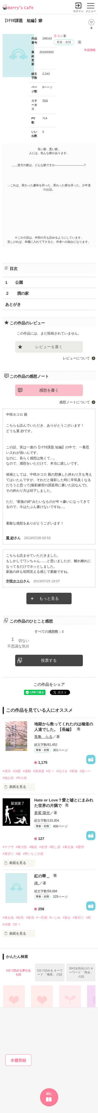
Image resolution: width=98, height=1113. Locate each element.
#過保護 (38, 771)
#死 (88, 917)
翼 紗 (57, 35)
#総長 (20, 917)
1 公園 (14, 282)
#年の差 (21, 778)
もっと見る (49, 598)
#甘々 (50, 771)
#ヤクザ (8, 847)
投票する (49, 660)
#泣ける (61, 771)
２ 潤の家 (17, 293)
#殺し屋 (55, 847)
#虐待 (7, 771)
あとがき (13, 304)
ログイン (78, 11)
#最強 (30, 917)
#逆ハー (85, 771)
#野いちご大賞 (33, 854)
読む (49, 1093)
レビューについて (76, 358)
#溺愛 (17, 771)
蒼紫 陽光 (42, 813)
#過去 (66, 917)
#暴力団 (21, 847)
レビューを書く (49, 346)
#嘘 (18, 854)
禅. (36, 883)
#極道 (33, 847)
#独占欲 (8, 778)
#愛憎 (80, 847)
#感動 (27, 771)
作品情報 (89, 50)
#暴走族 (68, 847)
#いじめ (55, 917)
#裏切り (8, 854)
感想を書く (49, 390)
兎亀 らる (43, 737)
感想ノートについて (74, 402)
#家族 (74, 771)
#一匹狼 (41, 917)
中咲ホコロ (14, 581)
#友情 (43, 847)
